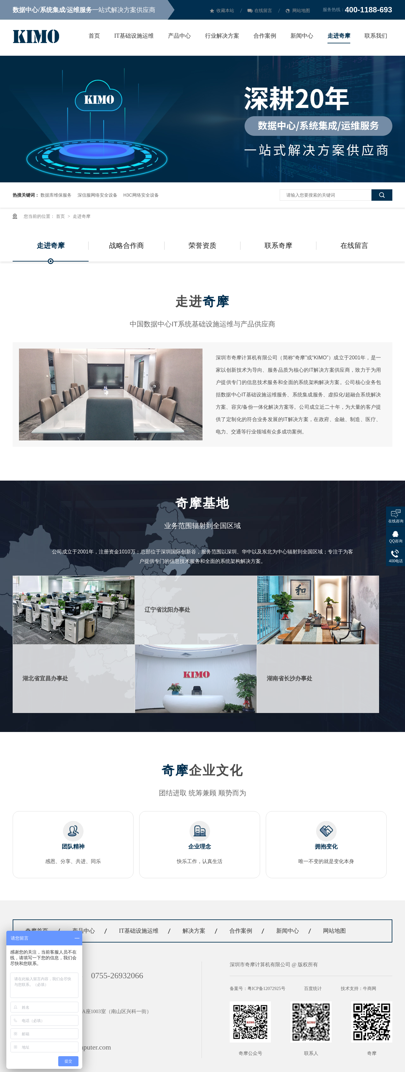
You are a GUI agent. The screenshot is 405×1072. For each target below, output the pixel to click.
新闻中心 (301, 36)
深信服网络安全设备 (97, 195)
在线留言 (263, 10)
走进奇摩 (338, 36)
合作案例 (264, 36)
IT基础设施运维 (134, 36)
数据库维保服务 (56, 195)
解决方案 (194, 931)
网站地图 (301, 10)
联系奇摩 (278, 245)
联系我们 (375, 36)
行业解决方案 (222, 36)
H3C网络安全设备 (141, 195)
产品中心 (179, 36)
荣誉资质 (202, 245)
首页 (94, 36)
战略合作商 (126, 245)
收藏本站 (225, 10)
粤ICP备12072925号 (266, 988)
